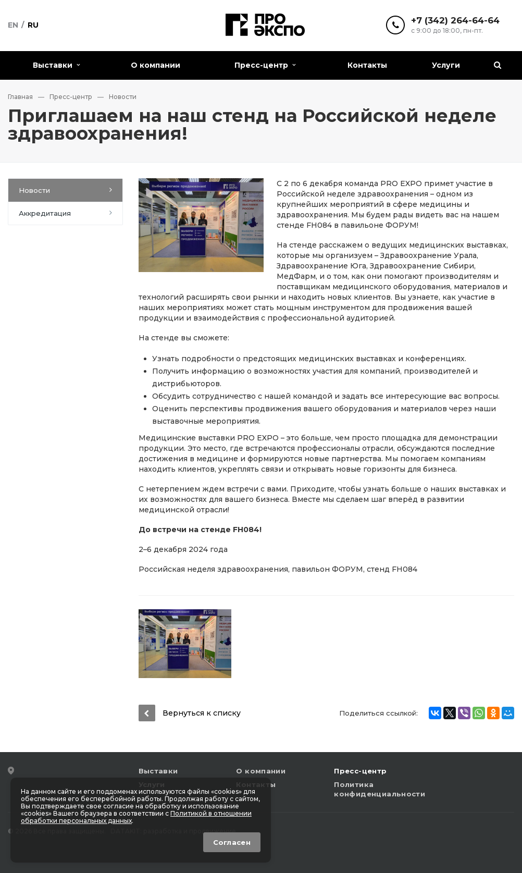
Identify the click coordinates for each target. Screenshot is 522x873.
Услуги (446, 65)
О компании (155, 65)
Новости (34, 190)
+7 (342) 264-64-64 (455, 20)
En (13, 25)
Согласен (232, 842)
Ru (33, 25)
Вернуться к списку (190, 713)
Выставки (56, 65)
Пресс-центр (264, 65)
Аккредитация (45, 213)
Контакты (367, 65)
